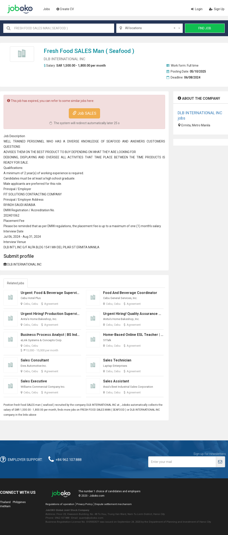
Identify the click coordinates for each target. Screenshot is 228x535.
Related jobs (15, 283)
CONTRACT (34, 194)
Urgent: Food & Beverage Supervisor (51, 293)
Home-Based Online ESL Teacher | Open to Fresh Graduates (153, 335)
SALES (82, 51)
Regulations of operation (60, 504)
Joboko (20, 9)
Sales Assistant (116, 381)
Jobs (46, 9)
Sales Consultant (35, 360)
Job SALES (84, 113)
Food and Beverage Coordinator (130, 293)
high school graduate (60, 178)
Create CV (65, 9)
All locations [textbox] (150, 28)
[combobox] (149, 28)
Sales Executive (34, 381)
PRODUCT (152, 157)
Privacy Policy (84, 504)
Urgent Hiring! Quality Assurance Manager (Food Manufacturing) (157, 314)
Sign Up (216, 9)
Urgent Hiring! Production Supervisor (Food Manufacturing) (70, 314)
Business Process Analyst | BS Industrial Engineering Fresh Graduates (79, 335)
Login (196, 9)
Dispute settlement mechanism (113, 504)
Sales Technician (117, 360)
